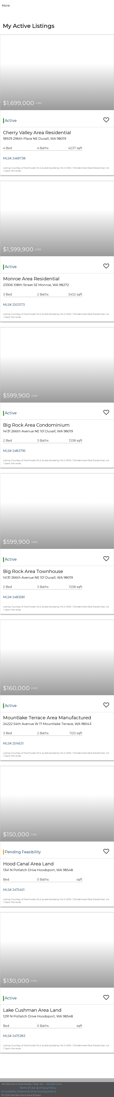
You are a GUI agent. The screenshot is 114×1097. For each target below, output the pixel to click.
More (6, 5)
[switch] (106, 118)
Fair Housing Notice (44, 1091)
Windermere (54, 1083)
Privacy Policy (47, 1087)
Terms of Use (27, 1087)
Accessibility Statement (16, 1091)
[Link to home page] (57, 5)
